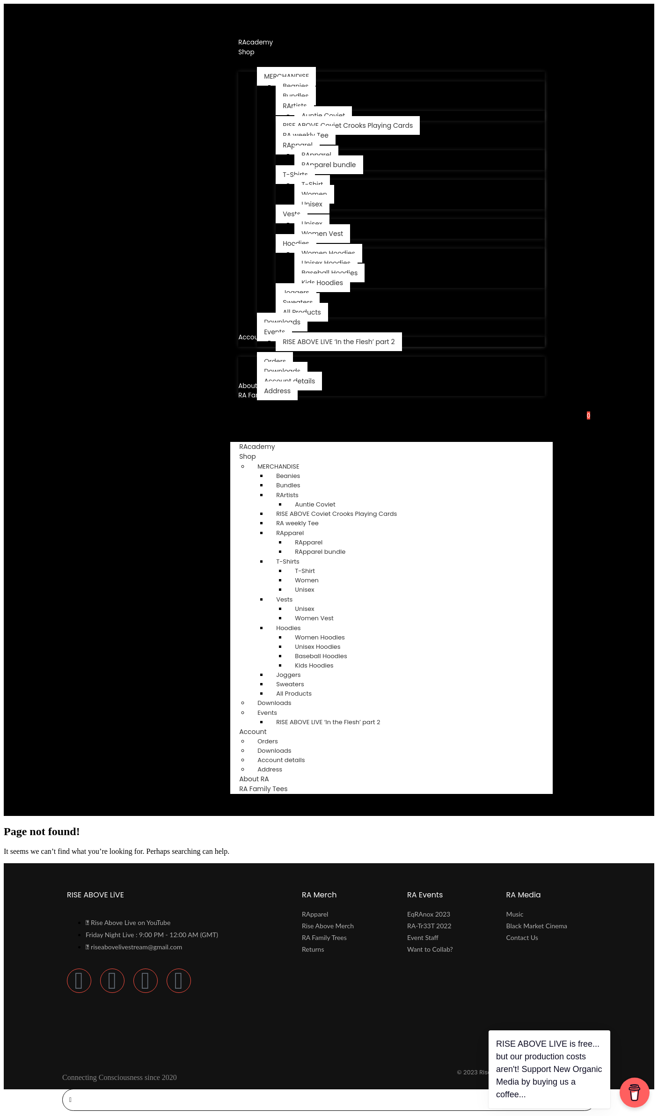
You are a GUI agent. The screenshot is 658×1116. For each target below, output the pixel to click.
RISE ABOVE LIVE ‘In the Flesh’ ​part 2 (328, 723)
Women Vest (314, 619)
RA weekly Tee (297, 524)
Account (261, 733)
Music (515, 915)
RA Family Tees (263, 790)
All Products (294, 694)
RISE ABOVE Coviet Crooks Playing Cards (336, 515)
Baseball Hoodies (321, 657)
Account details (281, 761)
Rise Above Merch (328, 927)
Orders (267, 742)
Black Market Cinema (536, 927)
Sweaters (290, 685)
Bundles (288, 486)
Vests (284, 600)
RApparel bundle (320, 553)
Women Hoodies (320, 638)
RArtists (287, 496)
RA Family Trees (324, 939)
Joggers (288, 676)
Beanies (288, 477)
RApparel (290, 534)
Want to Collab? (430, 950)
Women (307, 581)
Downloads (274, 704)
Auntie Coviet (315, 505)
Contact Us (522, 939)
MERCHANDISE (278, 467)
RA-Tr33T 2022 (429, 927)
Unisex (304, 591)
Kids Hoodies (314, 666)
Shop (256, 458)
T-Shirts (288, 562)
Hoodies (288, 629)
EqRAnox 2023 (428, 915)
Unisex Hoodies (317, 648)
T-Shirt (305, 572)
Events (267, 714)
